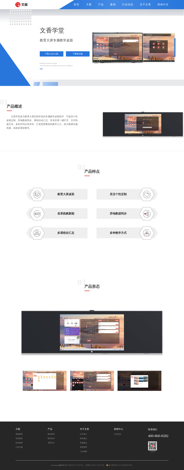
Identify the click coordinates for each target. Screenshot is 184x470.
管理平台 (51, 443)
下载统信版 (78, 54)
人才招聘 (83, 451)
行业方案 (19, 447)
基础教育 (19, 434)
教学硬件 (51, 434)
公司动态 (117, 434)
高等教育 (19, 438)
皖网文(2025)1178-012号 (95, 465)
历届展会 (83, 443)
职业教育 (19, 443)
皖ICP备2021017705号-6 (74, 465)
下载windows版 (51, 54)
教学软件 (51, 438)
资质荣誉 (83, 447)
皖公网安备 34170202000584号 (119, 465)
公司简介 (83, 434)
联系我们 (83, 438)
